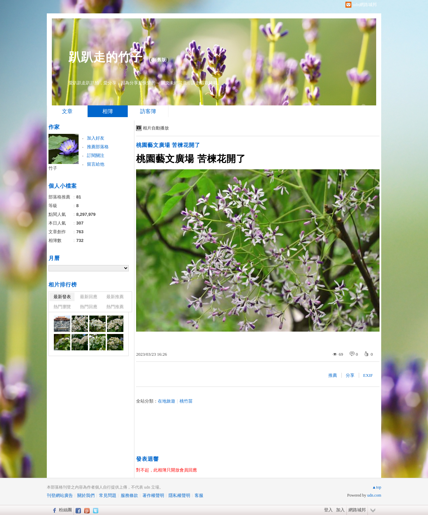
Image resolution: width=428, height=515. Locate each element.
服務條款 (129, 495)
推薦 (332, 375)
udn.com (374, 495)
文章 (67, 111)
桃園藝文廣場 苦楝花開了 (168, 145)
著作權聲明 (153, 495)
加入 (340, 509)
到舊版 (159, 59)
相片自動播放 (156, 128)
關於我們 (86, 495)
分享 (350, 375)
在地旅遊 (166, 401)
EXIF (368, 375)
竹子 (52, 168)
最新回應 (88, 296)
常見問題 (107, 495)
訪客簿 (148, 111)
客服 (199, 495)
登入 (328, 509)
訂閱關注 (95, 155)
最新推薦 (115, 296)
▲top (376, 487)
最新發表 (62, 296)
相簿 (107, 111)
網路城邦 (357, 509)
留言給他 (95, 164)
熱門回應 (88, 306)
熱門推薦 (115, 306)
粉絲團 (65, 509)
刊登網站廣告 (60, 495)
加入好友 (95, 138)
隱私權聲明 (179, 495)
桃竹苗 (186, 401)
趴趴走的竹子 (106, 57)
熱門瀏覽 (62, 306)
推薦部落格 (98, 146)
